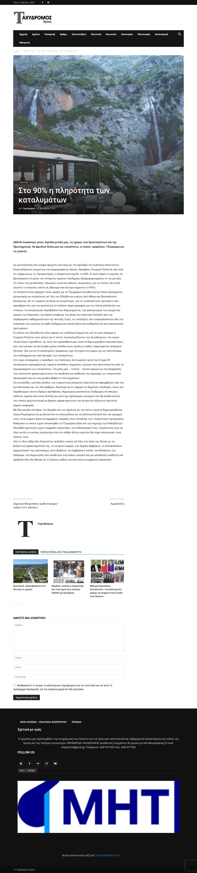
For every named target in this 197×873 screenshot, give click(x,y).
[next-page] (21, 603)
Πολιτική (96, 34)
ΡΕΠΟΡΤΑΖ (28, 50)
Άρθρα (63, 34)
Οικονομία (127, 34)
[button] (179, 34)
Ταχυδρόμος (29, 208)
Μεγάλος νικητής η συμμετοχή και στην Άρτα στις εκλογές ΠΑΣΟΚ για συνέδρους (67, 589)
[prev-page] (15, 603)
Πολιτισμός (144, 34)
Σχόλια (36, 34)
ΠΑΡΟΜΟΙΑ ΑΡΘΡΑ (25, 552)
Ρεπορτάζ (50, 34)
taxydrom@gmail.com (108, 855)
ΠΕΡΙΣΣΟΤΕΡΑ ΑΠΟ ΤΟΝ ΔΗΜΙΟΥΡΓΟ (61, 552)
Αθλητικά (24, 42)
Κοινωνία (111, 34)
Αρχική (23, 34)
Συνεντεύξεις (79, 34)
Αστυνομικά (161, 34)
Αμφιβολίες (118, 503)
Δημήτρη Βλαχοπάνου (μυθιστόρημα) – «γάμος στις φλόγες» (36, 505)
